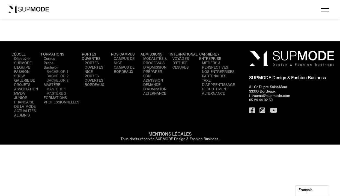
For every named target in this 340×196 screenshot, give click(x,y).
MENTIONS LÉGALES (170, 135)
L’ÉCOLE (18, 55)
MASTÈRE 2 (56, 94)
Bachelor (51, 68)
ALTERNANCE (154, 94)
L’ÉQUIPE (22, 68)
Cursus (49, 59)
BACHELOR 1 (57, 72)
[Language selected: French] (312, 190)
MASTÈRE (52, 85)
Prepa (48, 63)
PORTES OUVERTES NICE (94, 68)
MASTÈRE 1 (56, 89)
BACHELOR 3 (57, 81)
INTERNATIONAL (184, 55)
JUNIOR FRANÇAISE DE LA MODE (25, 103)
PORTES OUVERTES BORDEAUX (94, 81)
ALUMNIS (22, 116)
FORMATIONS (52, 55)
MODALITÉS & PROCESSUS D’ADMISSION (155, 63)
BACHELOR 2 (57, 76)
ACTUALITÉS (25, 111)
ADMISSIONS (151, 55)
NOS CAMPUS (123, 55)
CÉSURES (180, 68)
